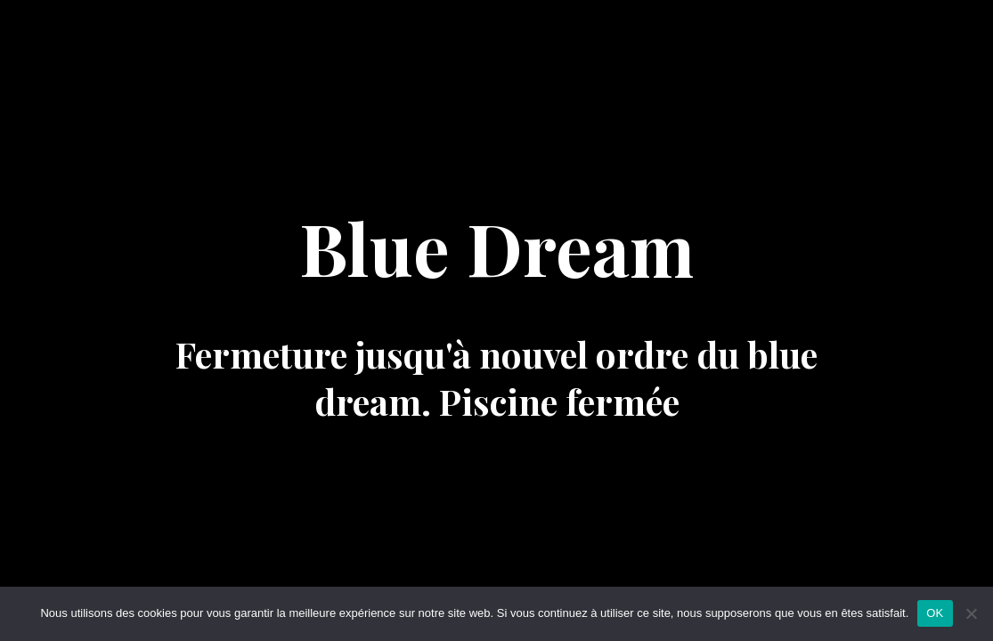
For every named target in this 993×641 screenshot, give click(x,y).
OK (934, 613)
